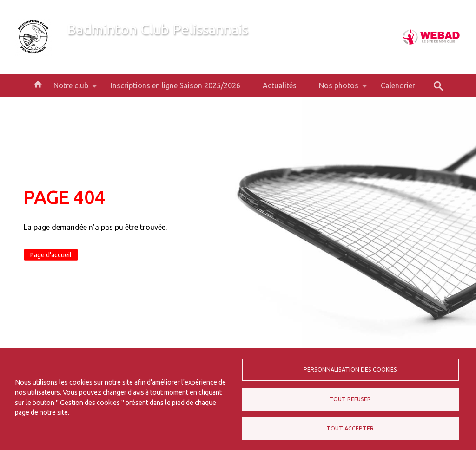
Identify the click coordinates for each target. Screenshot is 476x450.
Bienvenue (84, 45)
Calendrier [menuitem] (398, 85)
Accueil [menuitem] (37, 83)
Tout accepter (350, 428)
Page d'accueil (51, 255)
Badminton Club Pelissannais (157, 29)
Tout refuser (350, 399)
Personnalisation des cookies (350, 369)
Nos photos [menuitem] (339, 89)
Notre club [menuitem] (70, 89)
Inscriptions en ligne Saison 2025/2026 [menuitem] (175, 85)
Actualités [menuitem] (280, 85)
